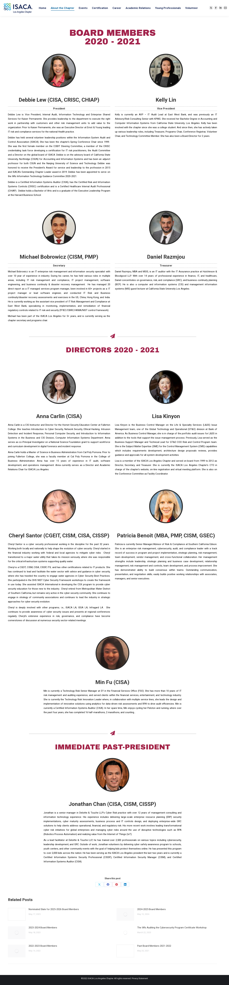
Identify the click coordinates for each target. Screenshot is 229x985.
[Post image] (16, 914)
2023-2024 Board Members (43, 927)
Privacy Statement (140, 978)
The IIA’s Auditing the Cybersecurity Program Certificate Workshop (172, 927)
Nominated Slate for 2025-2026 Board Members (54, 909)
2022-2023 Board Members (43, 945)
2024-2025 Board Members (151, 909)
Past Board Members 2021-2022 (154, 945)
